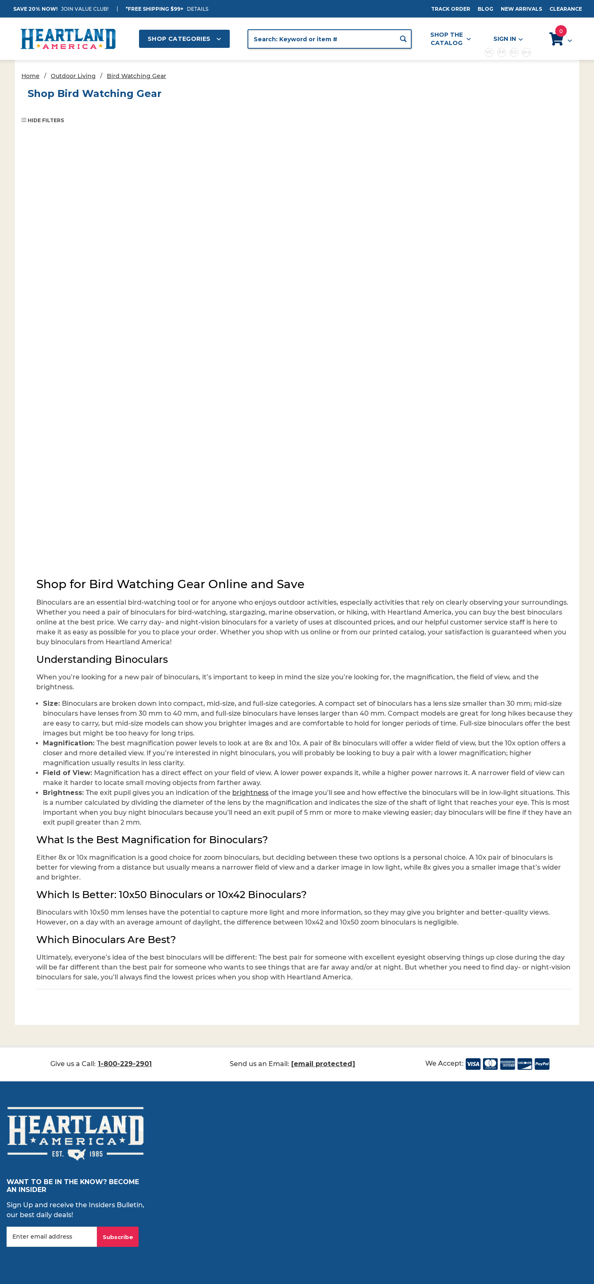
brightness (250, 793)
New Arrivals (521, 9)
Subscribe (118, 1237)
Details (197, 9)
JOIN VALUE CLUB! (84, 9)
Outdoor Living (73, 76)
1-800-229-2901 (125, 1064)
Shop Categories (184, 39)
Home (30, 76)
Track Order (450, 9)
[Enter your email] (52, 1237)
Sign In (507, 39)
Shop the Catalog (450, 39)
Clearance (565, 9)
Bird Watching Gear (136, 76)
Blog (485, 9)
